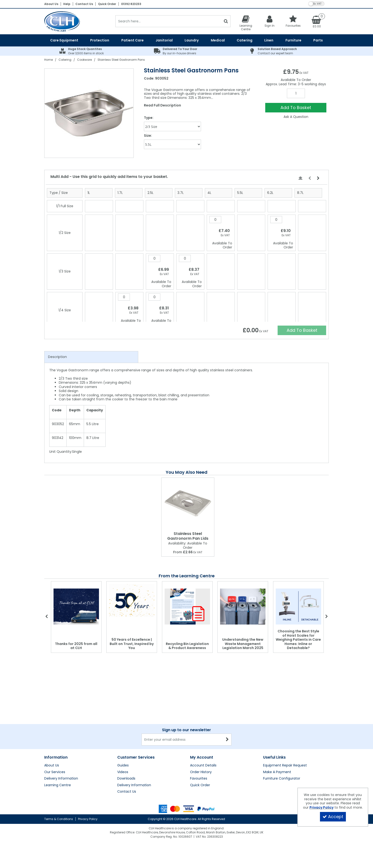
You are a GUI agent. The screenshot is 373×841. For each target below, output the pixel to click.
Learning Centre (57, 738)
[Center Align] (300, 178)
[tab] (91, 357)
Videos (122, 725)
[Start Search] (226, 21)
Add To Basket (295, 108)
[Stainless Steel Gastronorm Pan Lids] (188, 504)
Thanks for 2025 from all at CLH (76, 645)
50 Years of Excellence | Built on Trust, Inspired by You (132, 643)
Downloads (126, 731)
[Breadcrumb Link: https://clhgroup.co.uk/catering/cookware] (84, 59)
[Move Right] (318, 178)
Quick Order (107, 4)
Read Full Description (162, 105)
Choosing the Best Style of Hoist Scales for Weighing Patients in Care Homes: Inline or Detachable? (298, 639)
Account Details (203, 718)
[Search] (168, 21)
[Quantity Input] (296, 93)
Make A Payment (277, 725)
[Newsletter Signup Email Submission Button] (227, 692)
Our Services (54, 725)
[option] (89, 113)
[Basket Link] (317, 21)
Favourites (198, 731)
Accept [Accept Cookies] (333, 817)
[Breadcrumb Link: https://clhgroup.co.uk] (48, 59)
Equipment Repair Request (285, 718)
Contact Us (84, 4)
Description (57, 356)
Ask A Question (296, 116)
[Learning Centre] (246, 22)
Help (66, 4)
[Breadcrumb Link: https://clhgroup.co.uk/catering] (65, 59)
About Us (51, 4)
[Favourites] (293, 21)
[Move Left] (309, 178)
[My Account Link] (269, 21)
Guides (123, 718)
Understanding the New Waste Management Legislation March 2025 (242, 643)
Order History (201, 725)
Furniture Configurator (281, 731)
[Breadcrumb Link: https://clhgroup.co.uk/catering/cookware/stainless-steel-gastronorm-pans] (121, 59)
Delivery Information (61, 731)
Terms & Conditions (58, 819)
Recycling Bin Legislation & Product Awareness (187, 645)
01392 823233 (131, 4)
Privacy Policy (88, 819)
